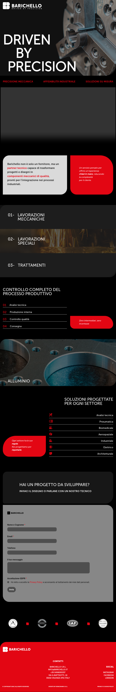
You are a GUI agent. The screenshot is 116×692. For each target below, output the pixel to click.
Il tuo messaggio (15, 559)
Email (10, 536)
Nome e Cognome (16, 525)
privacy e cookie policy (105, 686)
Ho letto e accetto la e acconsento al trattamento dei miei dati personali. (50, 582)
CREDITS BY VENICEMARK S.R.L (57, 686)
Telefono (11, 548)
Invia (11, 589)
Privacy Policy (36, 582)
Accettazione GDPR (17, 578)
